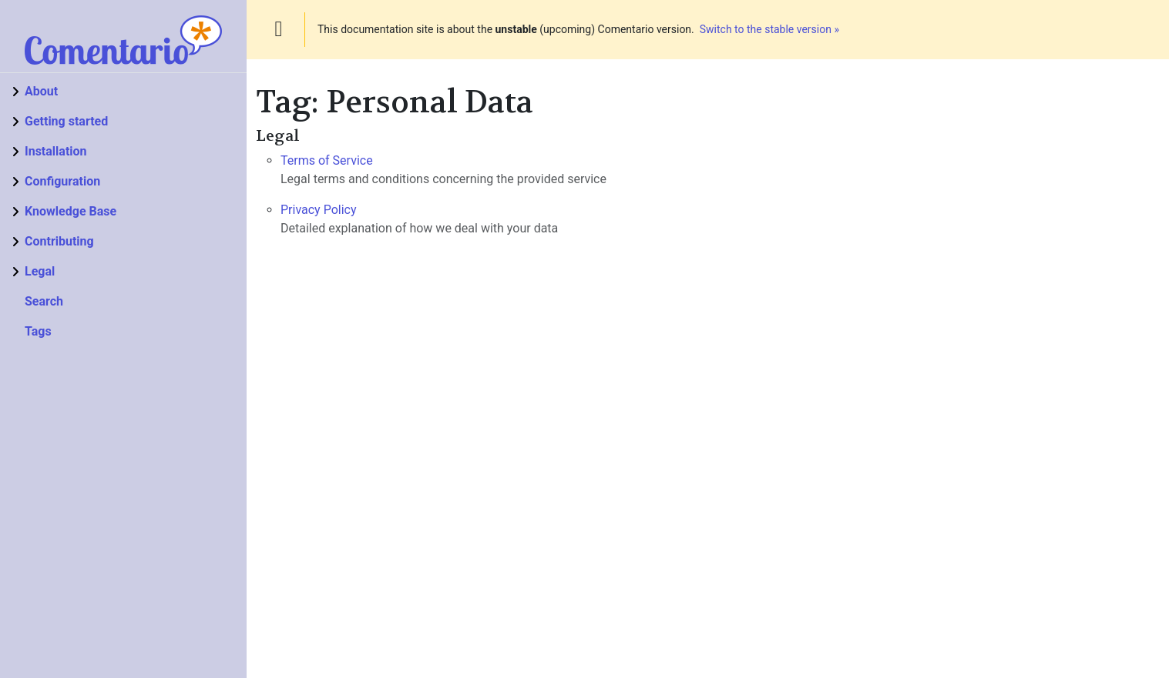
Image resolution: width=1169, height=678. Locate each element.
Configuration (62, 181)
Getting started (66, 121)
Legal (40, 271)
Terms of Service (326, 160)
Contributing (59, 241)
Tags (38, 331)
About (41, 91)
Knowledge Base (70, 211)
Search (44, 301)
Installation (56, 151)
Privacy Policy (318, 209)
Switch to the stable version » (769, 29)
